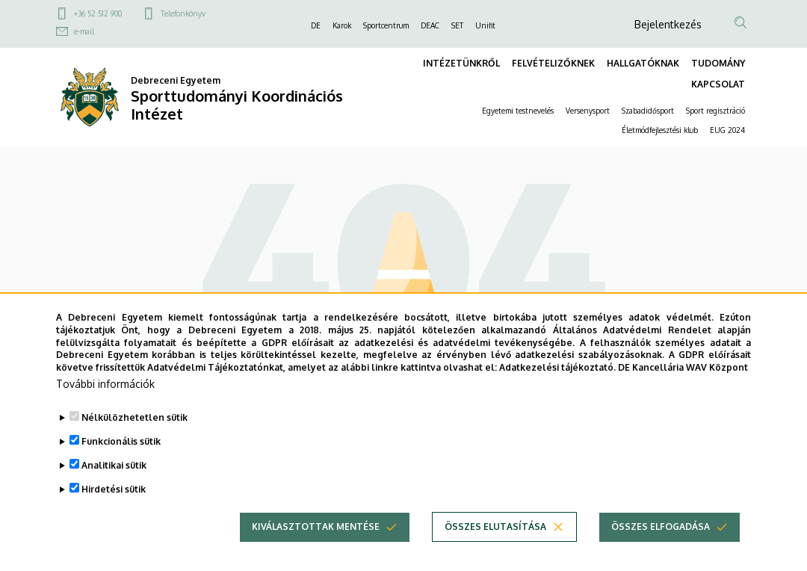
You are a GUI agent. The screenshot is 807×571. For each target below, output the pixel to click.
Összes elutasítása (495, 531)
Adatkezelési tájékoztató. (557, 372)
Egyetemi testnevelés (518, 110)
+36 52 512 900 (98, 13)
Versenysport (588, 110)
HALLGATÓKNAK (643, 63)
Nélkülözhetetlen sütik (134, 422)
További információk (105, 388)
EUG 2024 (727, 130)
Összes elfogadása (660, 531)
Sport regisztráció (715, 110)
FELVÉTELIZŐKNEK (553, 63)
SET (457, 25)
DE (316, 25)
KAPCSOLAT (718, 84)
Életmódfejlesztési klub (660, 130)
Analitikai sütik (113, 469)
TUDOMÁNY (718, 63)
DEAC (430, 25)
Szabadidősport (648, 110)
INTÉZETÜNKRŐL (461, 63)
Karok (342, 25)
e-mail (84, 31)
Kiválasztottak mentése (316, 531)
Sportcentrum (386, 25)
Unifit (485, 25)
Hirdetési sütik (113, 493)
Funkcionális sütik (121, 445)
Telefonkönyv (183, 13)
